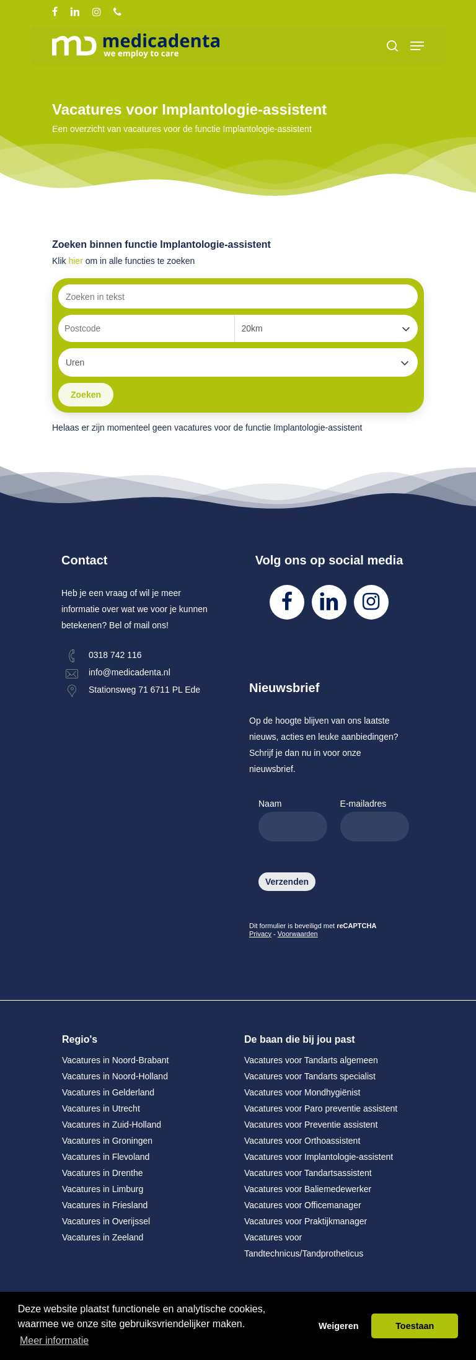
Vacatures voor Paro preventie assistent (320, 1108)
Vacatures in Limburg (102, 1189)
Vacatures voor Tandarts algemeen (311, 1060)
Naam (292, 820)
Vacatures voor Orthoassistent (302, 1141)
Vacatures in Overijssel (106, 1221)
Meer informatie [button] (54, 1340)
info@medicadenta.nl (129, 672)
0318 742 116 (115, 655)
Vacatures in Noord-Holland (115, 1076)
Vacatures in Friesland (105, 1205)
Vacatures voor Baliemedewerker (307, 1189)
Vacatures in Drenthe (102, 1173)
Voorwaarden (298, 933)
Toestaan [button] (414, 1326)
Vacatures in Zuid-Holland (111, 1125)
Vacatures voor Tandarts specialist (310, 1076)
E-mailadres (374, 820)
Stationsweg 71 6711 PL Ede (144, 690)
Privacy (260, 933)
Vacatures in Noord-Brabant (115, 1060)
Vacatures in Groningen (107, 1141)
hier (75, 261)
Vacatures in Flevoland (105, 1157)
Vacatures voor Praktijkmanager (305, 1221)
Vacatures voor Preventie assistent (310, 1125)
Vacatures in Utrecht (101, 1108)
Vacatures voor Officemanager (302, 1205)
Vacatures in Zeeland (102, 1237)
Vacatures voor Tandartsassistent (308, 1173)
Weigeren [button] (339, 1326)
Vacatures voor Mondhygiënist (302, 1092)
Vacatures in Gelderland (108, 1092)
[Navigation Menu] (417, 46)
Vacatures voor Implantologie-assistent (318, 1157)
